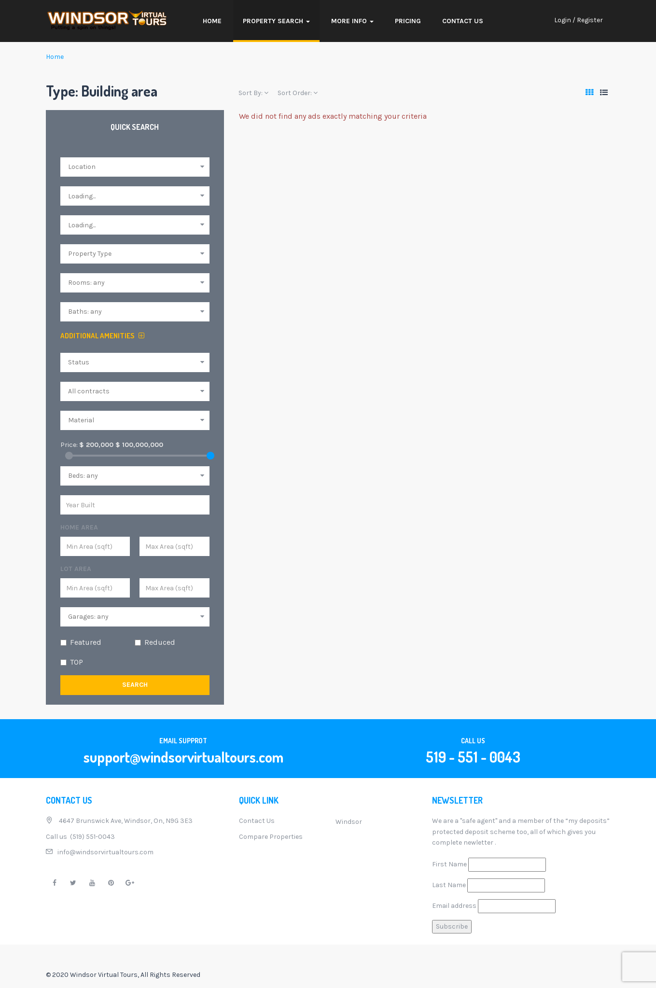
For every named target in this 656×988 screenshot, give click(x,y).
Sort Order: (298, 93)
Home (212, 21)
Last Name (449, 885)
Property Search (276, 21)
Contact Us (462, 21)
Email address (454, 906)
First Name (449, 864)
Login (562, 20)
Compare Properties (271, 837)
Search (135, 685)
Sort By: (253, 93)
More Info (352, 21)
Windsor (348, 822)
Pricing (408, 21)
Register (590, 20)
